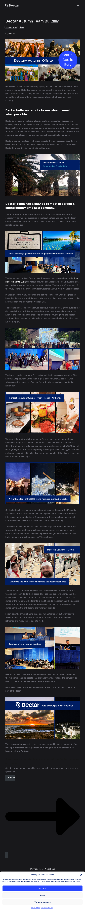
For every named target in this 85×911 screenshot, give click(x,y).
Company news (11, 27)
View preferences (42, 902)
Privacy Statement (47, 908)
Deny (42, 895)
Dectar (12, 5)
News (22, 27)
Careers (42, 815)
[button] (81, 875)
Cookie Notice (35, 908)
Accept (42, 888)
